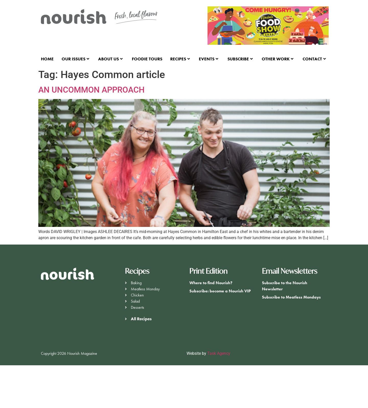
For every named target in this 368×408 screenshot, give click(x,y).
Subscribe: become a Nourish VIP (220, 291)
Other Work (277, 59)
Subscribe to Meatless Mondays (291, 297)
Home (47, 59)
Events (208, 59)
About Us (110, 59)
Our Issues (75, 59)
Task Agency (218, 353)
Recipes (180, 59)
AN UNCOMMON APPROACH (91, 90)
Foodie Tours (147, 59)
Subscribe (240, 59)
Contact (314, 59)
